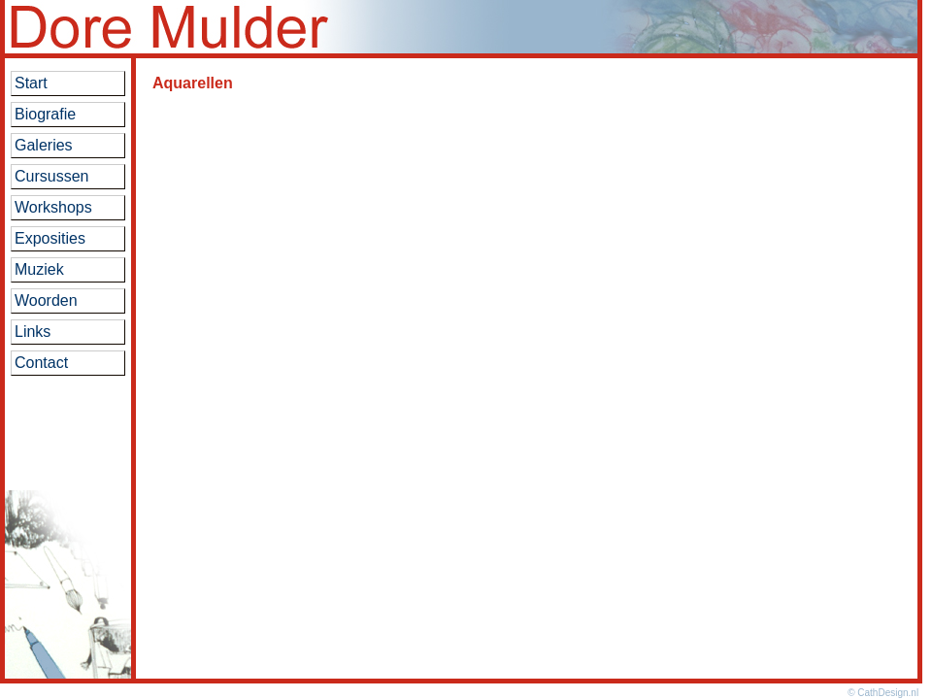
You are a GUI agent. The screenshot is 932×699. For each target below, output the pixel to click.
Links (32, 331)
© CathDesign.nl (883, 692)
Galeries (44, 145)
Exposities (50, 238)
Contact (41, 362)
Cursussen (51, 176)
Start (31, 83)
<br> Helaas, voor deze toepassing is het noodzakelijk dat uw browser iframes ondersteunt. (527, 360)
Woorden (46, 300)
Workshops (53, 207)
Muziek (39, 269)
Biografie (45, 114)
